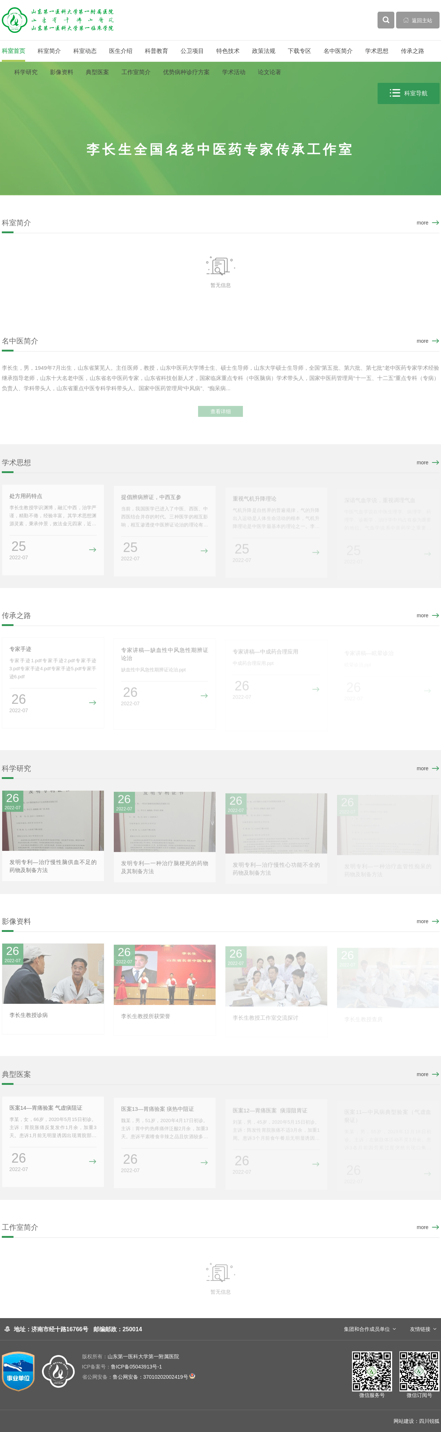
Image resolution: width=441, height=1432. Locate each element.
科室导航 (409, 93)
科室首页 (13, 51)
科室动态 (85, 51)
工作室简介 (136, 72)
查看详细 (220, 417)
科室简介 (49, 51)
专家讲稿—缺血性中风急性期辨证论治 (164, 657)
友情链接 (420, 1329)
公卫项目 (192, 51)
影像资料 (61, 72)
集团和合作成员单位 (367, 1329)
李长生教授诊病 (28, 1018)
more (423, 223)
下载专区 (299, 51)
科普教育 (156, 51)
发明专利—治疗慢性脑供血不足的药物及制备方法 (53, 869)
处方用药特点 (25, 499)
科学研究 (26, 72)
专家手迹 (20, 652)
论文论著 (269, 72)
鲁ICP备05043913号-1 (122, 1367)
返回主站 (417, 20)
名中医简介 (338, 51)
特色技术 (228, 51)
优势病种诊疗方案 (186, 72)
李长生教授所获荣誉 (145, 1019)
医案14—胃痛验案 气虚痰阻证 (46, 1110)
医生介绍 (120, 51)
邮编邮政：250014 (117, 1329)
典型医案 (97, 72)
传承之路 (412, 51)
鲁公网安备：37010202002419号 (139, 1377)
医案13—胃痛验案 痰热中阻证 (157, 1112)
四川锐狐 (429, 1421)
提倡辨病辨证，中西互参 (151, 500)
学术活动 (233, 72)
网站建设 (404, 1421)
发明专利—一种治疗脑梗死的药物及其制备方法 (164, 870)
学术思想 (376, 51)
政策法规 (263, 51)
